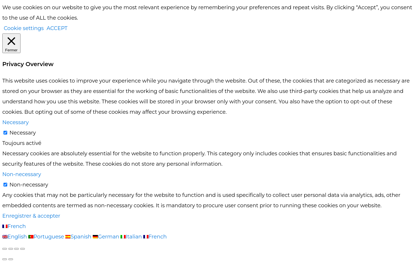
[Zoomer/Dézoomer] (4, 249)
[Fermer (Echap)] (22, 249)
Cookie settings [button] (24, 28)
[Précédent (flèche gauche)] (4, 259)
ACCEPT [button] (57, 28)
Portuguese (47, 237)
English (15, 237)
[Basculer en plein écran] (10, 249)
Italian (131, 237)
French (14, 226)
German (106, 237)
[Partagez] (16, 249)
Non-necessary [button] (21, 174)
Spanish (79, 237)
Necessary (23, 133)
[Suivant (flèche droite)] (10, 259)
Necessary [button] (15, 122)
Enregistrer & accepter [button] (31, 216)
